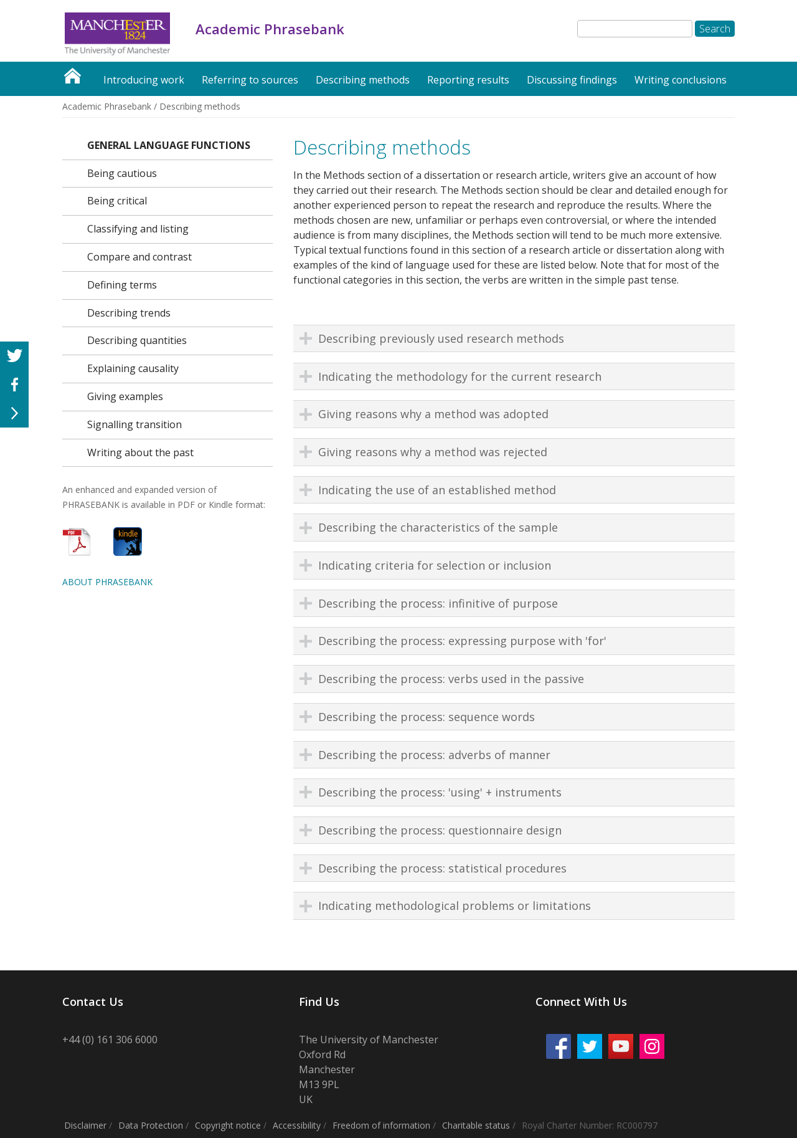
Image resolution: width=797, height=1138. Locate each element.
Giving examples (125, 396)
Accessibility (297, 1125)
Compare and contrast (139, 257)
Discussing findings (572, 80)
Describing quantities (137, 340)
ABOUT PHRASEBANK (107, 582)
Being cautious (122, 173)
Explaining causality (133, 368)
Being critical (117, 201)
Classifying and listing (138, 229)
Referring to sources (250, 80)
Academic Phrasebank (72, 73)
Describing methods (363, 80)
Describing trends (129, 313)
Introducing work (143, 80)
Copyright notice (228, 1125)
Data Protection (150, 1125)
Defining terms (122, 285)
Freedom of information (381, 1125)
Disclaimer (85, 1125)
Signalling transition (134, 424)
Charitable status (476, 1125)
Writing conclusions (680, 80)
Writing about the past (140, 452)
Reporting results (468, 80)
